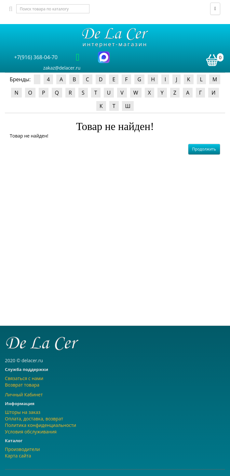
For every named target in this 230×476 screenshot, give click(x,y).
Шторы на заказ (22, 412)
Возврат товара (22, 385)
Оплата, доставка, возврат (34, 419)
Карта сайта (18, 456)
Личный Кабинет (24, 394)
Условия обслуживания (31, 432)
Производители (22, 449)
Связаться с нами (24, 378)
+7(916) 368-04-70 (36, 57)
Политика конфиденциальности (40, 425)
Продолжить (204, 149)
